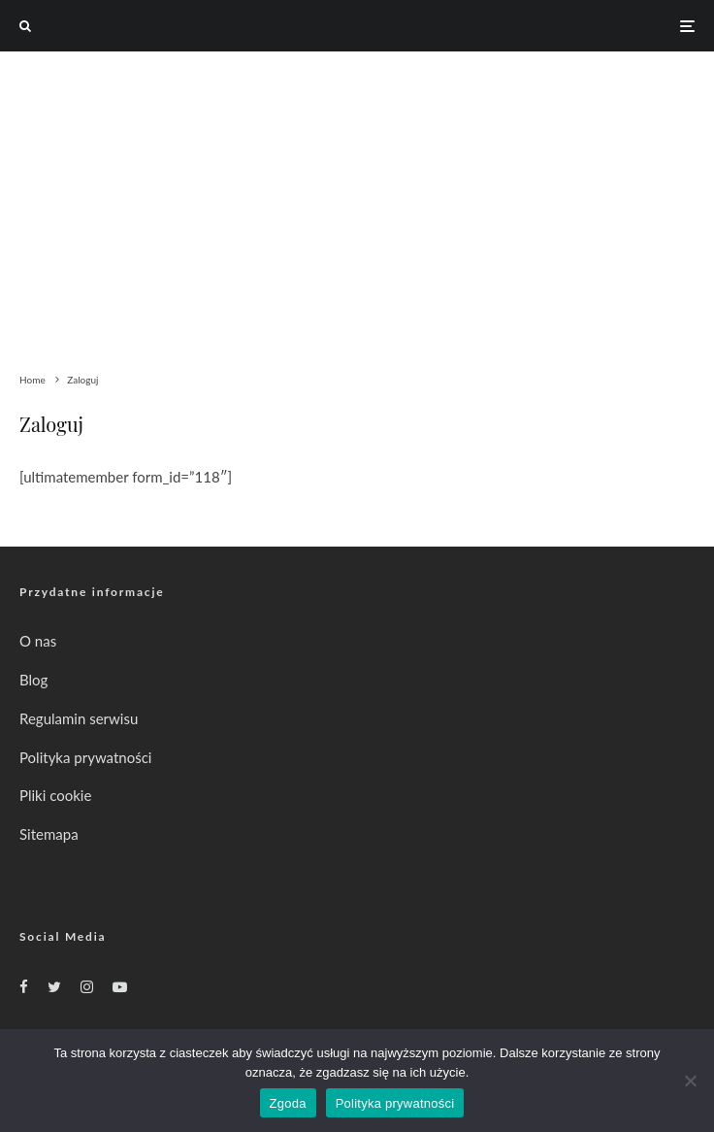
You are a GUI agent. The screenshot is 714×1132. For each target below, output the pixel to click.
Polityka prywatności (85, 757)
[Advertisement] (357, 197)
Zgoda (288, 1103)
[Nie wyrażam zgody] (689, 1080)
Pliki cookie (55, 795)
